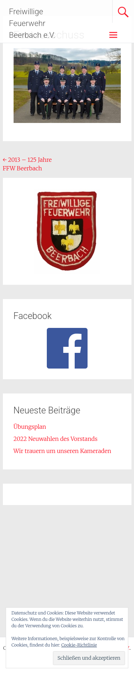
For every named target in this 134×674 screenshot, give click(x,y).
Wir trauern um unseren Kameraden (62, 450)
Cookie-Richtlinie (79, 645)
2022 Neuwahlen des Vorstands (56, 438)
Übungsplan (30, 426)
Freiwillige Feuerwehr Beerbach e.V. (32, 23)
